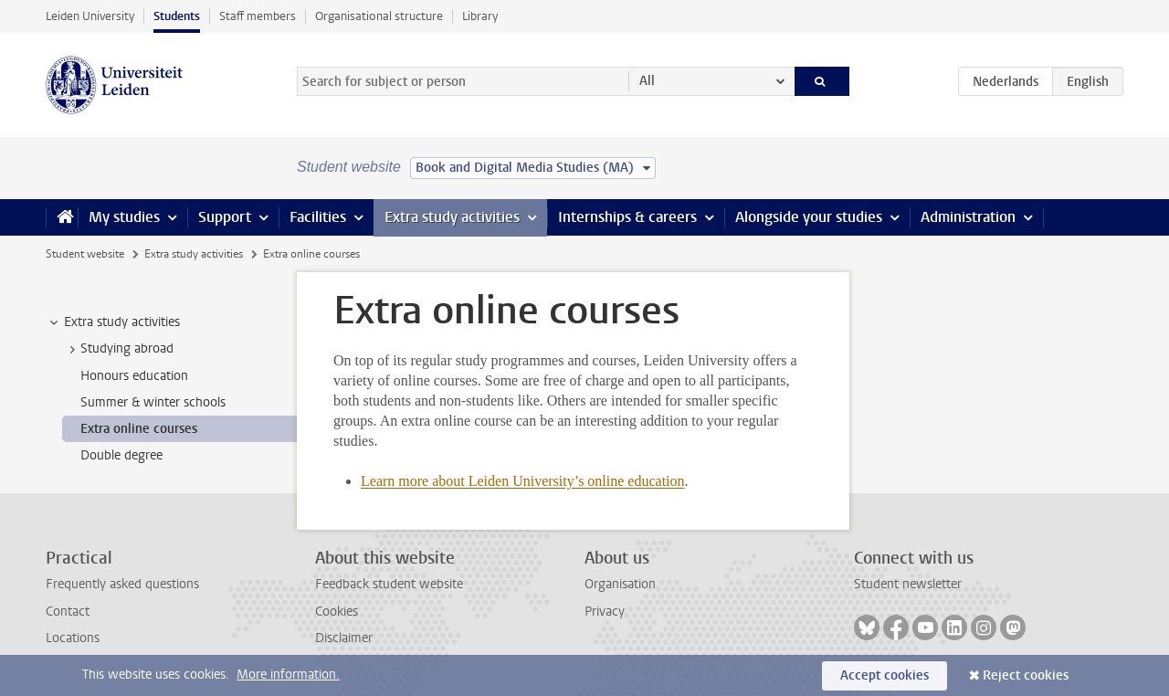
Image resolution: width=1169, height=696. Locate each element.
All (647, 81)
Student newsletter (908, 584)
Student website (85, 254)
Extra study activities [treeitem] (113, 322)
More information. (288, 674)
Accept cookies (884, 675)
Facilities (318, 217)
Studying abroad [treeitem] (118, 349)
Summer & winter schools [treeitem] (153, 402)
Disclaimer (344, 638)
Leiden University (90, 16)
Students (176, 16)
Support (224, 217)
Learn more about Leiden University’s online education (523, 481)
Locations (73, 638)
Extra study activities (452, 217)
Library (480, 16)
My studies (124, 217)
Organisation (620, 584)
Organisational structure (379, 16)
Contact (68, 611)
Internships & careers (627, 217)
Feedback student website (389, 584)
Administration (968, 217)
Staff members (257, 16)
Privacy (604, 611)
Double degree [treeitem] (121, 455)
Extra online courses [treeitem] (138, 429)
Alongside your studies (808, 217)
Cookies (336, 611)
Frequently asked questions (122, 584)
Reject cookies (1026, 675)
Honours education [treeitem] (134, 376)
